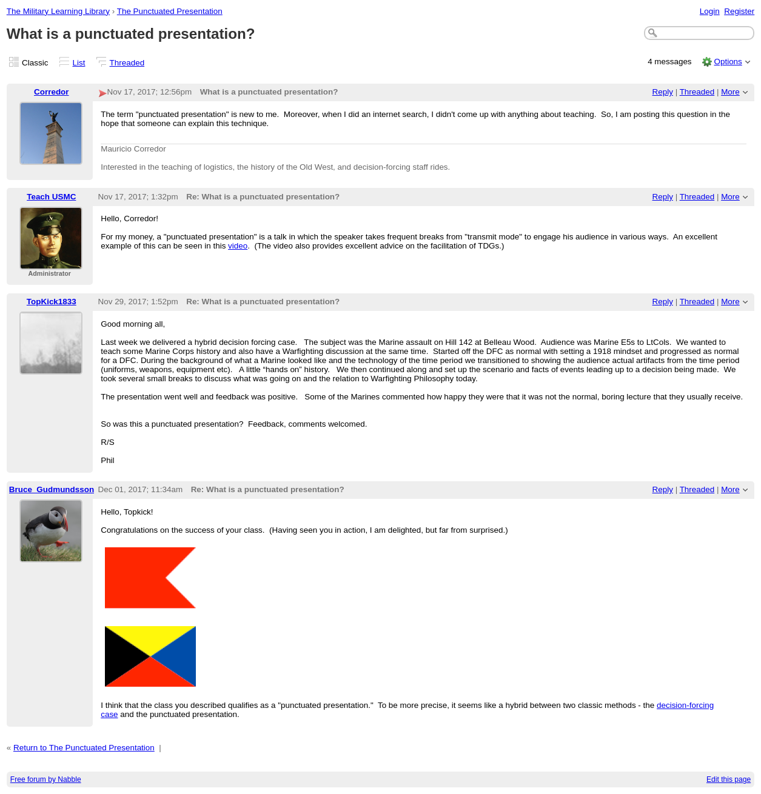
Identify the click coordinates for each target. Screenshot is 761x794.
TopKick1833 (51, 301)
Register (739, 11)
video (237, 245)
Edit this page (728, 779)
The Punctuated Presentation (170, 11)
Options (728, 61)
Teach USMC (51, 196)
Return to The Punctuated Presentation (84, 747)
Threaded (127, 62)
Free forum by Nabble (45, 779)
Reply (662, 91)
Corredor (51, 91)
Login (710, 11)
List (79, 62)
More (730, 91)
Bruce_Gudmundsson (51, 489)
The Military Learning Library (58, 11)
